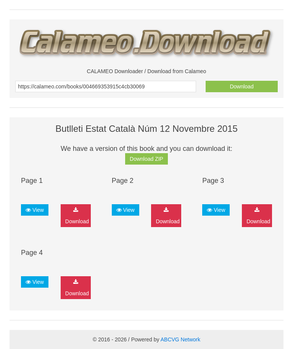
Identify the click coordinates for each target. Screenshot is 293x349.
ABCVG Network (180, 339)
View (35, 210)
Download (241, 86)
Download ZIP (146, 159)
